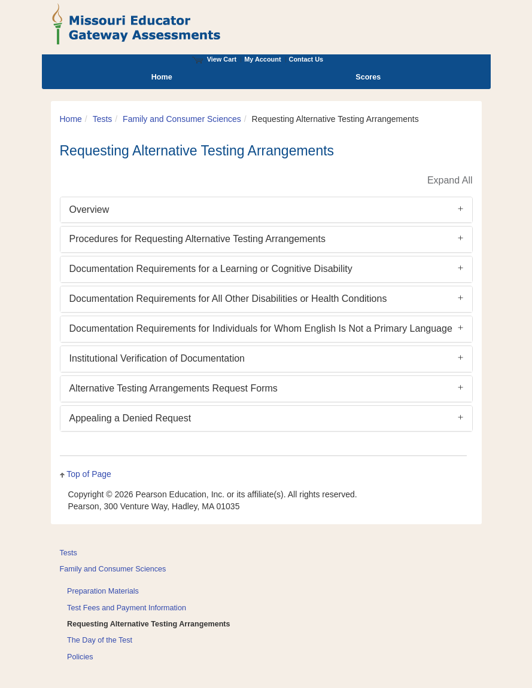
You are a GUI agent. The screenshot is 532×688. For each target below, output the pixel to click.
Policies (80, 657)
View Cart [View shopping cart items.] (214, 59)
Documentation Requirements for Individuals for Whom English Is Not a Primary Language (260, 328)
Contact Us (306, 59)
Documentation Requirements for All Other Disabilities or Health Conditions (228, 298)
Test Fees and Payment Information (126, 608)
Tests (103, 119)
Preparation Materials (103, 591)
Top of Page (88, 474)
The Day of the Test (99, 640)
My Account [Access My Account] (262, 59)
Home (71, 119)
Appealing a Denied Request (130, 418)
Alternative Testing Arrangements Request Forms (173, 388)
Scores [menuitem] (368, 77)
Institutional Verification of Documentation (157, 358)
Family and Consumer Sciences (182, 119)
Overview (89, 209)
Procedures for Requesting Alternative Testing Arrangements (197, 239)
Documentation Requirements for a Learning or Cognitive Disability (210, 269)
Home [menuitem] (161, 77)
